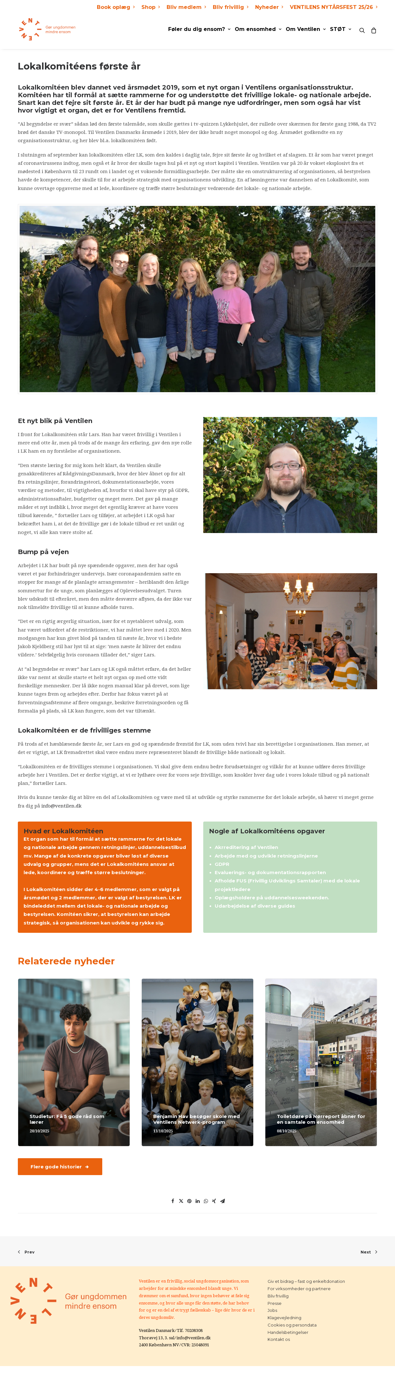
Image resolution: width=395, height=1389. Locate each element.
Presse (275, 1303)
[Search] (363, 29)
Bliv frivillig (230, 7)
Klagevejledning (284, 1317)
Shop (150, 7)
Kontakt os (279, 1339)
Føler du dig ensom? (199, 29)
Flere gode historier (60, 1167)
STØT (340, 29)
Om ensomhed (258, 29)
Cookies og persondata (292, 1324)
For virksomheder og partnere (299, 1288)
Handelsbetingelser (288, 1332)
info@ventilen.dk (61, 806)
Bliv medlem (186, 7)
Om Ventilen (306, 29)
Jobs (272, 1310)
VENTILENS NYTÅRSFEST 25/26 (333, 7)
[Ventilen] (46, 29)
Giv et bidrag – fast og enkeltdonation (306, 1281)
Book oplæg (115, 7)
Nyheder (269, 7)
